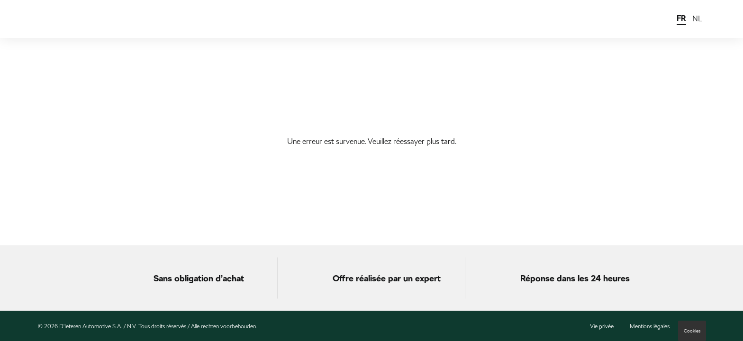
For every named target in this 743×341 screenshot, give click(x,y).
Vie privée (602, 326)
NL (697, 18)
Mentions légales (650, 326)
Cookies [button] (692, 330)
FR (681, 18)
